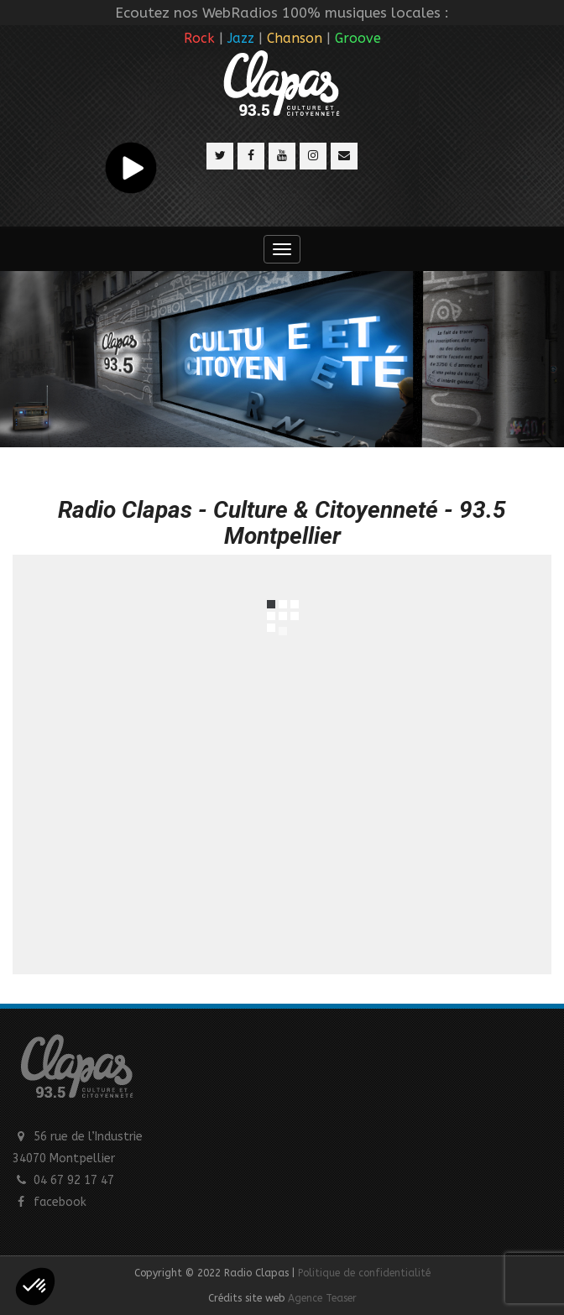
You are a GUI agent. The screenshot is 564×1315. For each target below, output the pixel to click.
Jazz (240, 38)
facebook (60, 1202)
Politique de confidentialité (364, 1273)
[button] (35, 1286)
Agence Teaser (322, 1298)
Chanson (294, 38)
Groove (358, 38)
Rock (199, 38)
